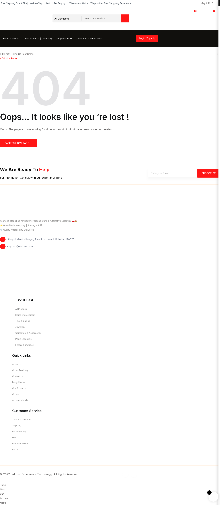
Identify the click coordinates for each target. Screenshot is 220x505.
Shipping (16, 425)
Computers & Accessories (89, 38)
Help (14, 437)
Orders (15, 394)
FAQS (15, 449)
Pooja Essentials (64, 38)
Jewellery (47, 38)
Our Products (19, 388)
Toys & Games (22, 321)
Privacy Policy (19, 431)
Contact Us (17, 376)
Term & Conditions (21, 419)
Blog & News (18, 382)
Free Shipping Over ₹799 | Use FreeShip (22, 3)
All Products (21, 309)
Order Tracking (20, 370)
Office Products (31, 38)
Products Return (20, 443)
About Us (16, 364)
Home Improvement (25, 315)
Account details (20, 400)
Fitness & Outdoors (25, 345)
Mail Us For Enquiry (56, 3)
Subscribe (209, 173)
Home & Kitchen (11, 38)
